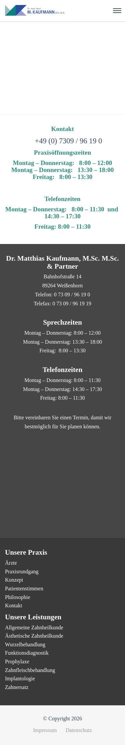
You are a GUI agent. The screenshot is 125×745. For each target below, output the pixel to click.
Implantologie (20, 678)
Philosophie (17, 597)
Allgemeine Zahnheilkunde (34, 627)
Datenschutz (79, 730)
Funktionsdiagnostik (27, 653)
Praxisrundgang (21, 571)
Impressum (45, 730)
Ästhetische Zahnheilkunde (34, 636)
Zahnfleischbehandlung (30, 670)
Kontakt (13, 605)
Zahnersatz (16, 687)
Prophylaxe (17, 661)
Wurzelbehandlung (25, 644)
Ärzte (11, 563)
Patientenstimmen (24, 588)
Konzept (14, 580)
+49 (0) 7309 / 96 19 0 (68, 141)
